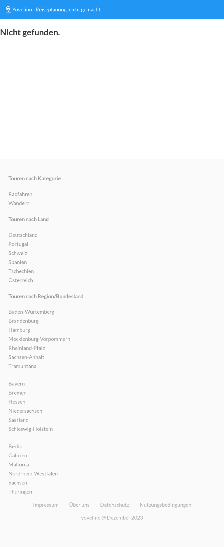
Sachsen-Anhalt (26, 357)
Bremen (17, 392)
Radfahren (20, 194)
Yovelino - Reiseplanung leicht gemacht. (53, 10)
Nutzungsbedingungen (165, 504)
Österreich (20, 280)
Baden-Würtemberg (31, 311)
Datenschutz (114, 504)
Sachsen (17, 482)
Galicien (17, 455)
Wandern (18, 203)
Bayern (16, 383)
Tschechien (21, 271)
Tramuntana (22, 366)
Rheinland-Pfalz (26, 348)
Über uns (79, 504)
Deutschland (23, 235)
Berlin (15, 446)
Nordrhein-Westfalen (33, 473)
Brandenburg (23, 320)
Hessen (16, 401)
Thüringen (20, 491)
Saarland (18, 419)
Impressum (46, 504)
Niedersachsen (25, 410)
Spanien (17, 262)
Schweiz (17, 253)
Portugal (18, 244)
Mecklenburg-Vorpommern (39, 339)
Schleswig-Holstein (30, 429)
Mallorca (18, 464)
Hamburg (19, 330)
